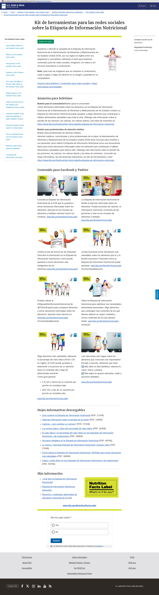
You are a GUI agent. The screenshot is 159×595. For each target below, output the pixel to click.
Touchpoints (98, 546)
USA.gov (132, 568)
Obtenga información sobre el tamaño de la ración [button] (65, 420)
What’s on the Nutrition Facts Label (14, 56)
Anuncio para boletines (48, 83)
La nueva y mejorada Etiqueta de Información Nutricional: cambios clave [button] (76, 445)
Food (12, 12)
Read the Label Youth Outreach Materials (14, 147)
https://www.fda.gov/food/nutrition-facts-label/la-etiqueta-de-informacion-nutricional (75, 124)
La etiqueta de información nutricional (14, 156)
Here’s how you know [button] (44, 1)
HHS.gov (132, 563)
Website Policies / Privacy (79, 563)
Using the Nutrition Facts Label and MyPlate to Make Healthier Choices (15, 116)
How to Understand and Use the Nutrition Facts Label (14, 136)
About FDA (26, 563)
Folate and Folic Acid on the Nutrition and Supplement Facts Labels (15, 104)
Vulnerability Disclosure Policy (79, 574)
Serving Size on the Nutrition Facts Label (13, 65)
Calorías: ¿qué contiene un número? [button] (59, 424)
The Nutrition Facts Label (95, 12)
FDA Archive (27, 557)
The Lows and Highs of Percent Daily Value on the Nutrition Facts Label (15, 84)
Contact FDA (12, 586)
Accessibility (27, 568)
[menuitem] (144, 42)
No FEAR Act (79, 568)
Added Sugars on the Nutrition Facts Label (13, 94)
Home (5, 12)
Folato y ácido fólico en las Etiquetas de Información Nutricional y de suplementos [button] (80, 460)
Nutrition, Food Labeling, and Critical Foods (33, 12)
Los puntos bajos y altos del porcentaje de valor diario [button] (67, 428)
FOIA (132, 557)
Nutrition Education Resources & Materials (67, 12)
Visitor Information (79, 557)
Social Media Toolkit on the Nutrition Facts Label (15, 47)
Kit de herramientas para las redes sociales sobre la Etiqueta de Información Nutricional (35, 15)
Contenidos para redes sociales (75, 83)
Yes (57, 525)
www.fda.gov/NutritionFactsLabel (62, 217)
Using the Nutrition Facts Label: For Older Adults (15, 126)
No (57, 532)
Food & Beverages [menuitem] (141, 50)
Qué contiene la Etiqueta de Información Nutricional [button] (66, 415)
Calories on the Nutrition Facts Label (14, 73)
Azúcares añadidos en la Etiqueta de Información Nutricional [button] (70, 440)
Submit (56, 541)
